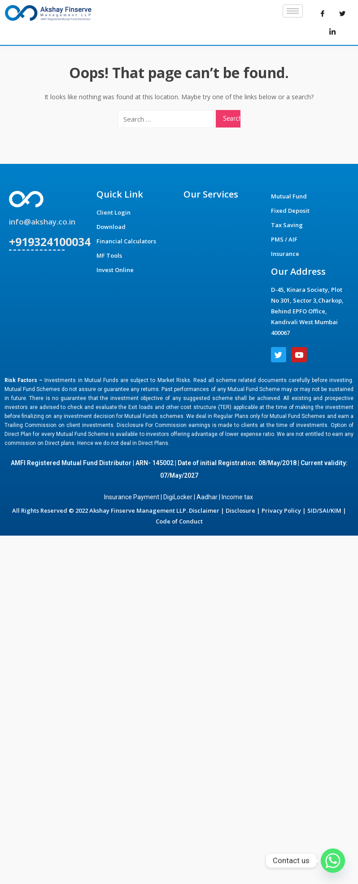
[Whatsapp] (333, 861)
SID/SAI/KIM (324, 510)
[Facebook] (322, 13)
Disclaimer (204, 510)
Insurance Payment (131, 497)
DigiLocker (177, 497)
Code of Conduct (179, 521)
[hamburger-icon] (293, 11)
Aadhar (207, 497)
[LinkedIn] (332, 31)
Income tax (238, 497)
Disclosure (240, 510)
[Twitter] (342, 13)
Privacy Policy (281, 510)
